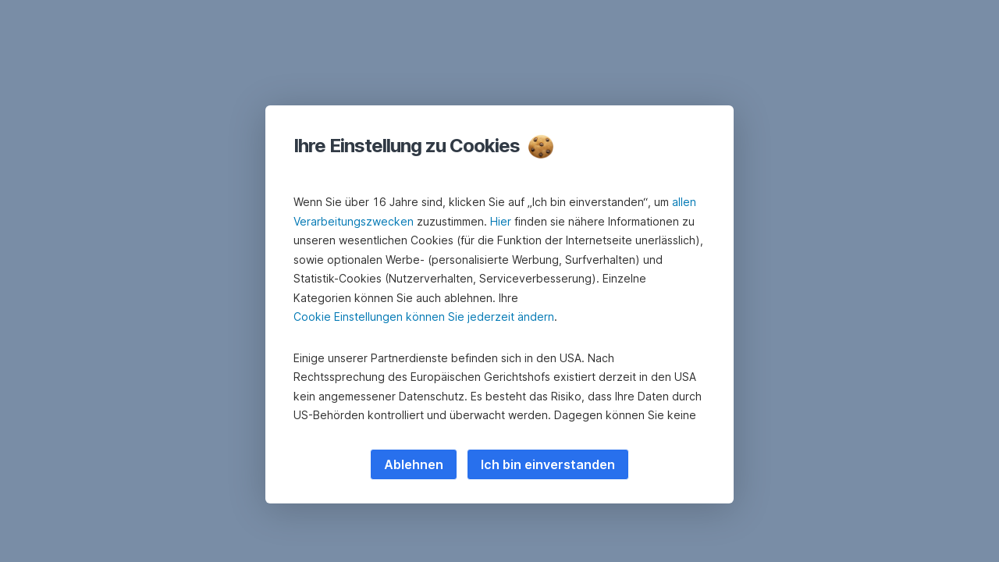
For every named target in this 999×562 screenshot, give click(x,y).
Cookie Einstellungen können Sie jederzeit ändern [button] (423, 316)
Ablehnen (413, 464)
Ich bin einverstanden (548, 464)
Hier (500, 221)
